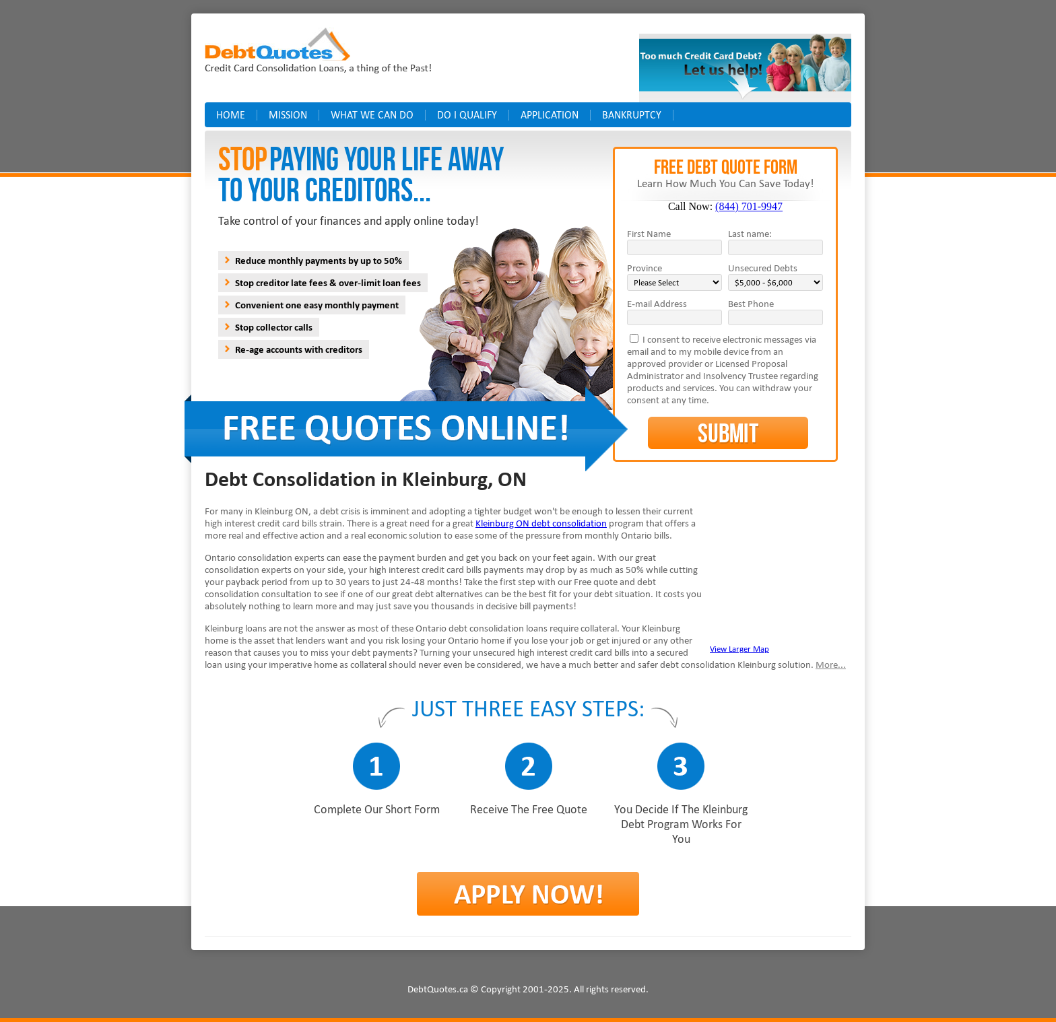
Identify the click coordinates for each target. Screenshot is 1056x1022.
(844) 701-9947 (749, 206)
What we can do (372, 114)
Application (550, 114)
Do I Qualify (467, 114)
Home (230, 114)
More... (831, 664)
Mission (288, 114)
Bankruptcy (631, 114)
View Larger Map (739, 649)
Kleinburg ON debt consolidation (541, 523)
